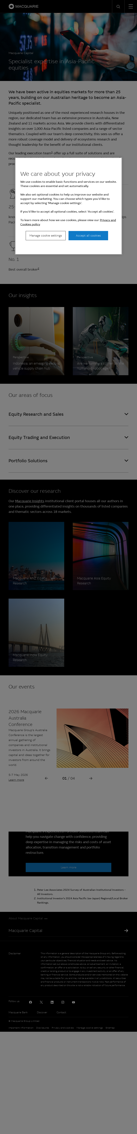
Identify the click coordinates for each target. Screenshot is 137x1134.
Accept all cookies (88, 235)
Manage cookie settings (45, 235)
